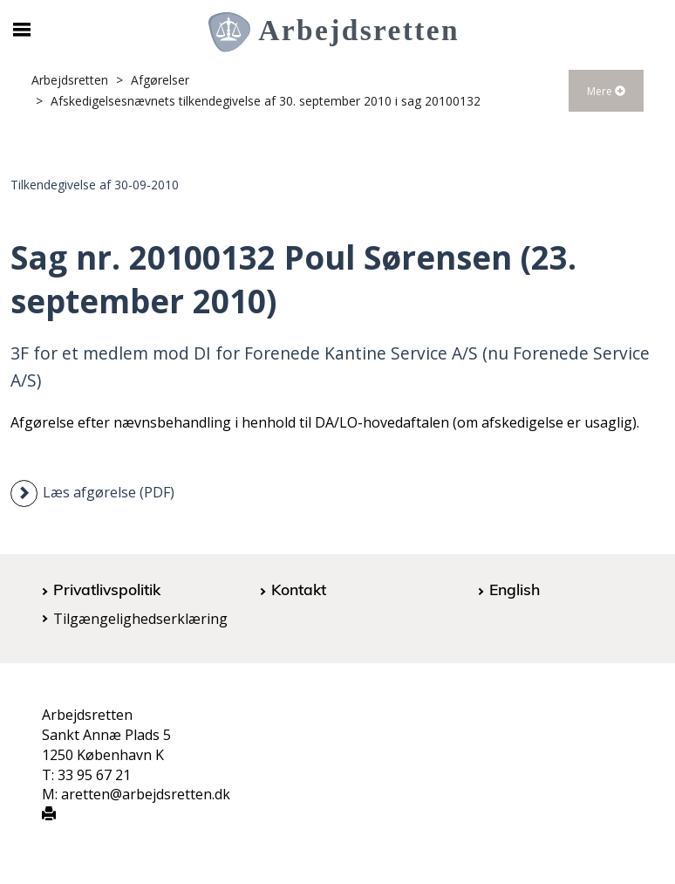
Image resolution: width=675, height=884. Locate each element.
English (514, 589)
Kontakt (298, 589)
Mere (606, 91)
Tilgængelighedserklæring (140, 618)
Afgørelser (160, 80)
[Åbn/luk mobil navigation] (22, 30)
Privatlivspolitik (106, 589)
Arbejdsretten (69, 80)
